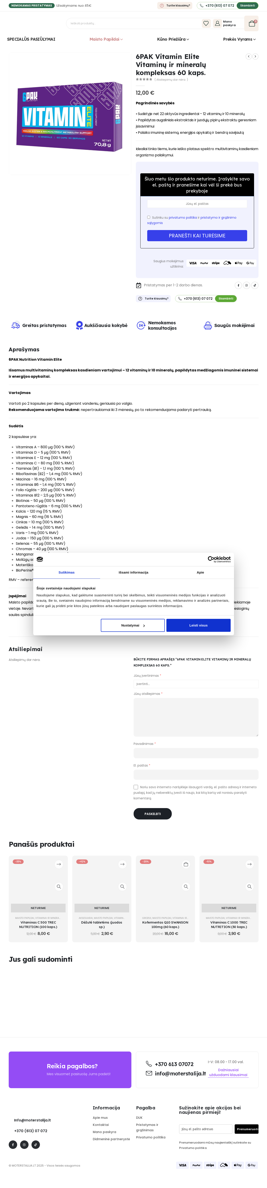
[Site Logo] (38, 23)
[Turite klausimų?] (174, 5)
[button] (247, 5)
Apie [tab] (200, 572)
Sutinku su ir (191, 220)
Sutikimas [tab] (67, 572)
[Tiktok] (255, 285)
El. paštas (142, 765)
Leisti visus (198, 625)
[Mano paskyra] (227, 23)
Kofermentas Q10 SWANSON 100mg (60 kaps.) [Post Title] (165, 924)
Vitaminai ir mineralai (48, 918)
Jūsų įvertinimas (147, 675)
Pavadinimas (145, 744)
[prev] (249, 56)
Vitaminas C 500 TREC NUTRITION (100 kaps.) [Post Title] (38, 924)
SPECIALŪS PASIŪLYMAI (31, 39)
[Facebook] (238, 285)
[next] (255, 56)
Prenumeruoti (247, 1129)
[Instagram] (246, 285)
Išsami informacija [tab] (133, 572)
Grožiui (146, 918)
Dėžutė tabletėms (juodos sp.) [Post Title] (101, 924)
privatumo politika (183, 217)
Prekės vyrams (237, 39)
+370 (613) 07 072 (30, 1131)
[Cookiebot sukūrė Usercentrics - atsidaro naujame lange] (211, 559)
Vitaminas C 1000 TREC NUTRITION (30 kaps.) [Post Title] (228, 924)
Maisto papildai (104, 39)
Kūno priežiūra (171, 39)
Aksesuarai (86, 918)
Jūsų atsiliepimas (148, 693)
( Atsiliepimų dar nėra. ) (171, 80)
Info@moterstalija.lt (32, 1120)
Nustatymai (133, 625)
